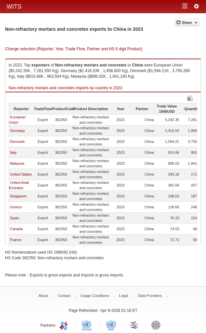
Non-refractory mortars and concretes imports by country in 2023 (65, 88)
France (15, 240)
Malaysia (17, 163)
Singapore (18, 196)
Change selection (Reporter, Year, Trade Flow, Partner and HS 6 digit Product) (73, 49)
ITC (64, 324)
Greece (16, 207)
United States (21, 174)
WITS (14, 6)
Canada (16, 229)
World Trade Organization (134, 324)
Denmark (17, 142)
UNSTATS (111, 324)
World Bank (157, 324)
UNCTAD (88, 324)
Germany (17, 131)
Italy (13, 152)
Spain (14, 218)
